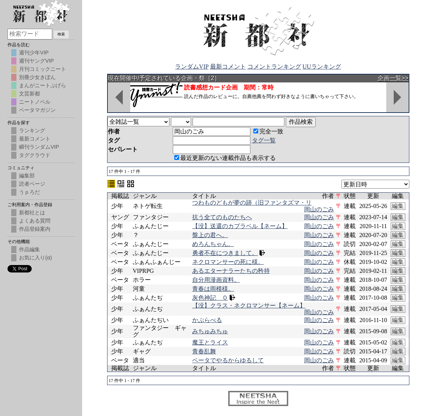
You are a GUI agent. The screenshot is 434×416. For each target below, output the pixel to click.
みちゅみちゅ (210, 331)
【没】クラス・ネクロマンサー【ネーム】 (249, 305)
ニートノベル (34, 102)
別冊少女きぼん (37, 77)
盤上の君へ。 (210, 235)
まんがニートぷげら (42, 85)
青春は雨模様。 (213, 289)
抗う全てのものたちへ (222, 217)
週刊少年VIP (34, 53)
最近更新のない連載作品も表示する (225, 158)
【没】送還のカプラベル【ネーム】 (240, 226)
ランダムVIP (191, 66)
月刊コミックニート (42, 69)
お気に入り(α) (35, 258)
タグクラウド (34, 155)
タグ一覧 (264, 140)
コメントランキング (274, 66)
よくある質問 (34, 221)
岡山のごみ (319, 209)
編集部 (27, 176)
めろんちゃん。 (213, 244)
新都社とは (32, 212)
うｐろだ (29, 192)
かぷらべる (207, 320)
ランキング (32, 130)
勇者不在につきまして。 (225, 253)
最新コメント (228, 66)
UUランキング (322, 66)
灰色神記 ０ (210, 297)
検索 (61, 34)
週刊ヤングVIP (36, 61)
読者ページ (32, 184)
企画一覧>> (393, 78)
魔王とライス (210, 342)
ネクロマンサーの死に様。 (228, 262)
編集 (398, 206)
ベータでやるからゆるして (228, 360)
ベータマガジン (37, 110)
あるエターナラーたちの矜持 (231, 271)
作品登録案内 (34, 229)
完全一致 (268, 131)
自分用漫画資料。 (216, 280)
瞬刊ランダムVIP (39, 147)
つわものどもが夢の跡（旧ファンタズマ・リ (252, 202)
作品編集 (29, 249)
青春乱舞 (204, 351)
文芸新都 (29, 94)
